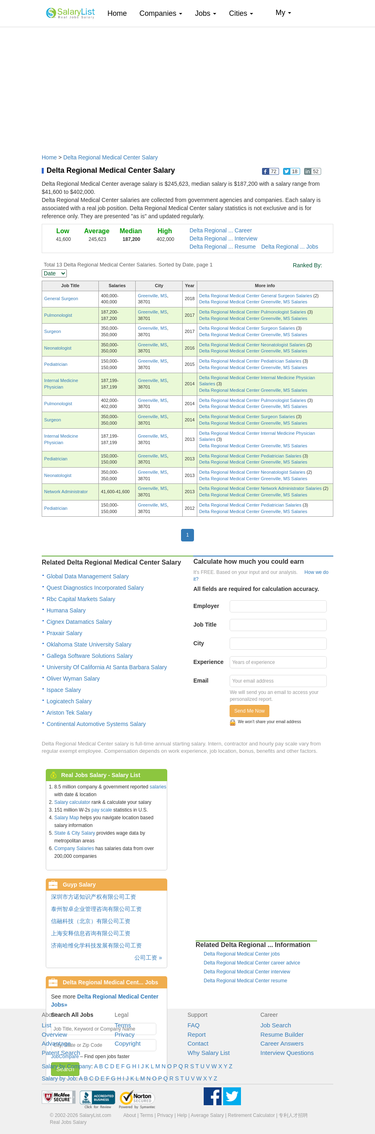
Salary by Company (66, 1066)
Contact (198, 1043)
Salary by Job (59, 1078)
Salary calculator (72, 802)
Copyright (128, 1043)
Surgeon (52, 331)
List (46, 1025)
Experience (208, 662)
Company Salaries (74, 848)
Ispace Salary (64, 690)
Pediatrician (55, 364)
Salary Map (66, 817)
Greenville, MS (152, 295)
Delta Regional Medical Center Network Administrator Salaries (261, 488)
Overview (54, 1034)
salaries (157, 787)
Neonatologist (57, 348)
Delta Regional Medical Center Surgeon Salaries (247, 328)
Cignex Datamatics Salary (79, 622)
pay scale (102, 810)
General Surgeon (61, 298)
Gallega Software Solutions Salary (89, 656)
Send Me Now (249, 711)
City (198, 643)
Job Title (204, 624)
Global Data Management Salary (88, 576)
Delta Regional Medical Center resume (245, 981)
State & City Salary (74, 833)
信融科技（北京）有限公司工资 (90, 921)
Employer (206, 606)
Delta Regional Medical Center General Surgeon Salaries (256, 295)
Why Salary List (209, 1052)
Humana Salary (66, 610)
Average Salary (207, 1115)
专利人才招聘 (293, 1115)
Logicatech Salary (69, 701)
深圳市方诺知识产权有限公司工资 (93, 896)
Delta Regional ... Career (221, 230)
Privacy (124, 1034)
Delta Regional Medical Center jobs (242, 954)
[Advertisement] (187, 86)
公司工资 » (148, 957)
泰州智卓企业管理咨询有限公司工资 (96, 909)
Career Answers (282, 1043)
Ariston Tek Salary (69, 712)
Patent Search (61, 1052)
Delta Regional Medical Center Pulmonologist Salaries (253, 311)
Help (182, 1115)
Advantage (56, 1043)
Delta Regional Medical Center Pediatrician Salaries (251, 361)
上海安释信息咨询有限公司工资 (90, 933)
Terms (123, 1025)
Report (197, 1034)
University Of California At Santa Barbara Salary (107, 667)
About (130, 1115)
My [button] (283, 13)
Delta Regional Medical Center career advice (252, 963)
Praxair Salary (64, 633)
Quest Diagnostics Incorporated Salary (95, 587)
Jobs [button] (205, 13)
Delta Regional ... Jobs (289, 246)
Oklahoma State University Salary (89, 644)
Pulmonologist (58, 315)
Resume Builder (282, 1034)
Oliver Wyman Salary (73, 678)
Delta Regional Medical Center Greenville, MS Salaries (253, 301)
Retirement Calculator (251, 1115)
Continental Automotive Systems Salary (96, 724)
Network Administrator (66, 491)
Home (120, 13)
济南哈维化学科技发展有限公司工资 (96, 945)
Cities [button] (241, 13)
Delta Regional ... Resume (223, 246)
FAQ (194, 1025)
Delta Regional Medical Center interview (247, 972)
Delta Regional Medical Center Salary (110, 157)
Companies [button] (160, 13)
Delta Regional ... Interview (223, 238)
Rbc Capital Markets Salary (81, 599)
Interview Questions (287, 1052)
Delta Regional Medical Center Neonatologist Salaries (253, 344)
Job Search (275, 1025)
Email (200, 680)
